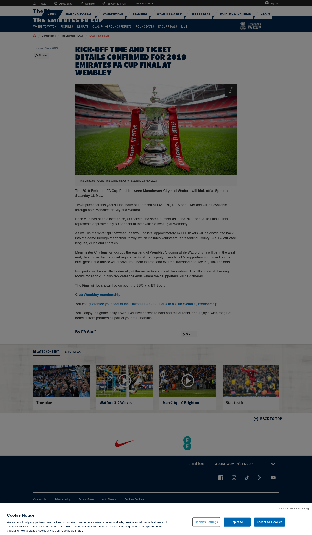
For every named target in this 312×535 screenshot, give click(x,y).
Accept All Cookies (269, 524)
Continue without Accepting (294, 510)
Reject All (237, 524)
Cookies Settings (206, 524)
